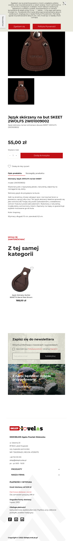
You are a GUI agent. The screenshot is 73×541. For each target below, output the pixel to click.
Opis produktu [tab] (15, 173)
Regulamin (54, 349)
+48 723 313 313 (15, 457)
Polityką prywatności (35, 349)
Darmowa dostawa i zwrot (20, 492)
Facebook (10, 519)
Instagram (22, 519)
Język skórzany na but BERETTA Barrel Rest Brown (21, 296)
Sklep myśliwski (26, 387)
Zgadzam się (19, 26)
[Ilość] (13, 155)
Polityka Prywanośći (47, 26)
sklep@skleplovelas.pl (18, 460)
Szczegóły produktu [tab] (35, 173)
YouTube (16, 519)
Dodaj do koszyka (41, 155)
